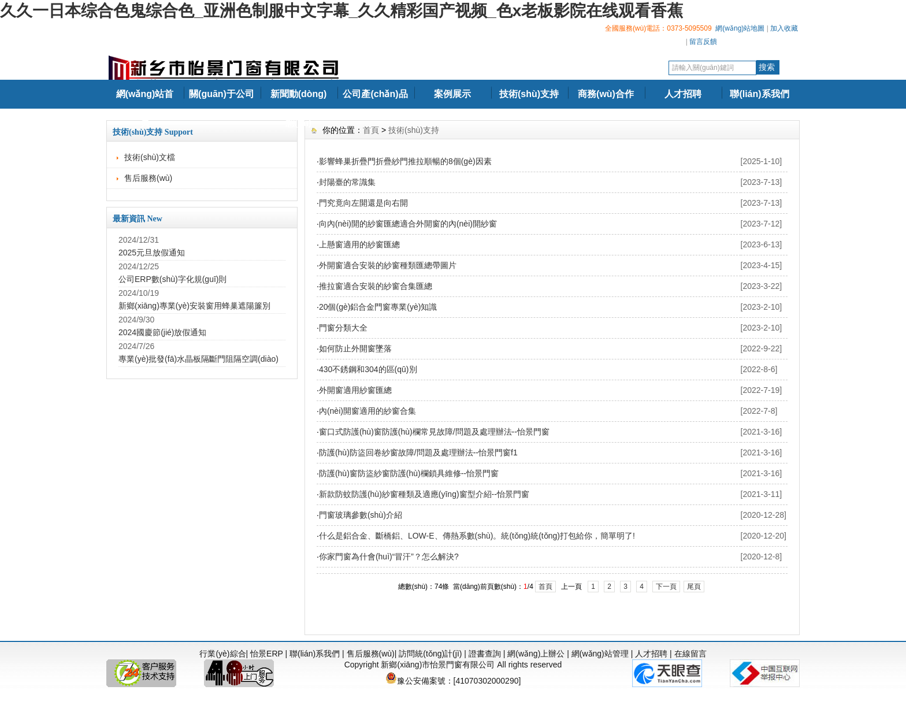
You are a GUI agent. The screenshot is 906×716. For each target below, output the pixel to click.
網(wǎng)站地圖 (739, 28)
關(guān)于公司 (221, 94)
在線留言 (690, 653)
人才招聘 (682, 94)
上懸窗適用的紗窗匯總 (359, 244)
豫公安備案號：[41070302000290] (453, 680)
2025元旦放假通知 (151, 252)
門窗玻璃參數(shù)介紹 (360, 515)
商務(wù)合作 (606, 94)
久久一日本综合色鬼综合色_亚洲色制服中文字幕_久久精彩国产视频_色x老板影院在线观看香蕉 (341, 11)
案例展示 (452, 94)
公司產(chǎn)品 (375, 94)
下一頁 (666, 587)
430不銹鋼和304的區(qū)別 (368, 369)
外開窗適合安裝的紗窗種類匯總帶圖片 (387, 265)
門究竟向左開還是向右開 (363, 202)
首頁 (371, 130)
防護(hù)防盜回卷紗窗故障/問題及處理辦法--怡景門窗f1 (418, 452)
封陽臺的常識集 (347, 182)
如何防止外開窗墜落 (355, 348)
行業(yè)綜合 (222, 653)
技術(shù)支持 (529, 94)
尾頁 (694, 587)
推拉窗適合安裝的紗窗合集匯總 (375, 286)
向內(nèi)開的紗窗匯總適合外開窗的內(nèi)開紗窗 (408, 223)
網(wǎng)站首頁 (145, 108)
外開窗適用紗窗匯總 (355, 390)
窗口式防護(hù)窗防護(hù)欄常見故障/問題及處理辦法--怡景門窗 (434, 431)
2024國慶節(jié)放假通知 (162, 332)
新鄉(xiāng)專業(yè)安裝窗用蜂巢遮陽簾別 (194, 305)
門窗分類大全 (343, 327)
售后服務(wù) (148, 178)
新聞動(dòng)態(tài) (298, 108)
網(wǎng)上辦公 (536, 653)
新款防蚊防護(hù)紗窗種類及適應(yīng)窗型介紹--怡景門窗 (424, 494)
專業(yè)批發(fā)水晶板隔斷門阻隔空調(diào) (198, 358)
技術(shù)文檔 (149, 157)
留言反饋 (703, 42)
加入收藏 (784, 28)
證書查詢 (485, 653)
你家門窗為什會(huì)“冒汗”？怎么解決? (389, 556)
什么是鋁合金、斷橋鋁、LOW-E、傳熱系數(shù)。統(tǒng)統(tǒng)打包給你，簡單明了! (477, 535)
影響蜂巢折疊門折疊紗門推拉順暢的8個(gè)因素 (405, 161)
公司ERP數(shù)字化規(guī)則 (172, 279)
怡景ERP (266, 653)
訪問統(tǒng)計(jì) (430, 653)
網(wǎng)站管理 (600, 653)
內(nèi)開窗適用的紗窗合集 (367, 410)
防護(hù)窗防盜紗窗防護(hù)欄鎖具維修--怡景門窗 (409, 473)
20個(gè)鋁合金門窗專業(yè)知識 (378, 306)
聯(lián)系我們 (759, 94)
